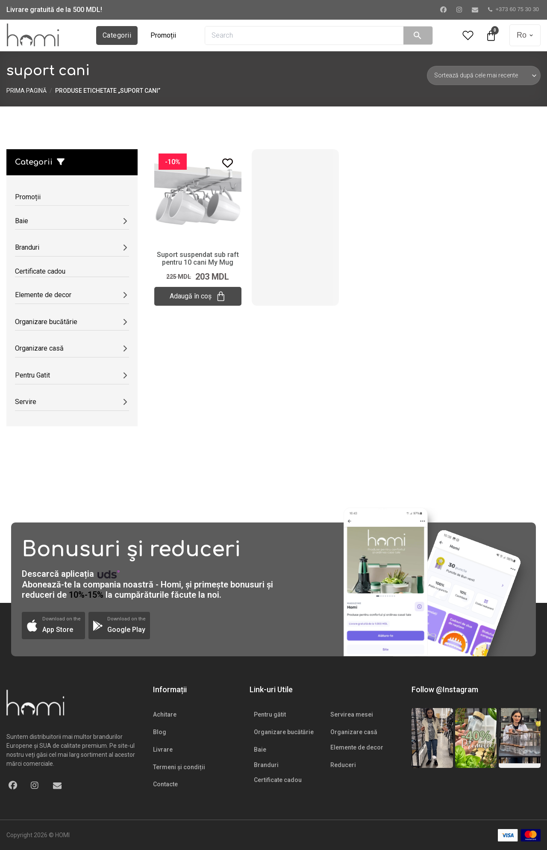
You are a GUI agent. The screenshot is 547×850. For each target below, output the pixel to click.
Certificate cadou (278, 779)
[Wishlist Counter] (468, 35)
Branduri (266, 764)
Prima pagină (26, 90)
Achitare (164, 714)
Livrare (163, 749)
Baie (260, 749)
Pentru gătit (270, 714)
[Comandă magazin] (484, 75)
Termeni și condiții (179, 767)
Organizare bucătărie (284, 732)
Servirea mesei (351, 714)
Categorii (117, 35)
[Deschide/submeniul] (125, 220)
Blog (159, 732)
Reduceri (343, 764)
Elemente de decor (356, 747)
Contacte (165, 784)
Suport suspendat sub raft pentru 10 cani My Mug (198, 258)
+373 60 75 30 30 (513, 9)
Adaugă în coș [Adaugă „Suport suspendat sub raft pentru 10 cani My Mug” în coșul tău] (198, 296)
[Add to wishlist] (227, 163)
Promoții (163, 35)
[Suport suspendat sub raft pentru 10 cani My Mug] (197, 196)
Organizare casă (353, 732)
